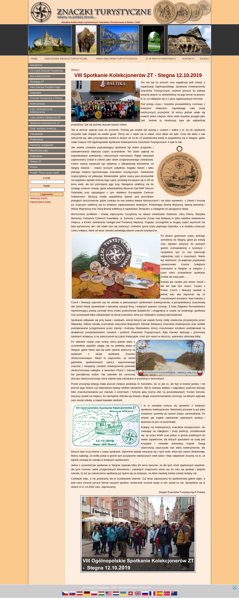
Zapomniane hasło (40, 201)
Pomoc (34, 167)
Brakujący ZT (37, 81)
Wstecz (75, 69)
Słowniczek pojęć (39, 150)
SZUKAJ (204, 58)
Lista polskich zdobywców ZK (45, 117)
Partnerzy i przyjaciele (41, 145)
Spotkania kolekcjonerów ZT (45, 123)
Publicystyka (36, 139)
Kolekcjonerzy (37, 103)
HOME (34, 58)
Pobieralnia (36, 156)
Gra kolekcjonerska (40, 76)
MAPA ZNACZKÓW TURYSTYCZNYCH (117, 58)
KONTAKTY (188, 58)
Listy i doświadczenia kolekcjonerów (41, 110)
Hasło (46, 185)
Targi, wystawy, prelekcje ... (44, 128)
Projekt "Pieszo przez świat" (45, 172)
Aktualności (36, 65)
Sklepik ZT (35, 161)
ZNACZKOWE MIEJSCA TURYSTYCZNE (66, 58)
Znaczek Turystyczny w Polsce (46, 98)
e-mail (46, 177)
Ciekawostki (36, 134)
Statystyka (35, 92)
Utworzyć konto (38, 198)
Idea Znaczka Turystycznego (45, 87)
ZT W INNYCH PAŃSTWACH (161, 58)
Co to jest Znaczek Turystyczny (46, 70)
